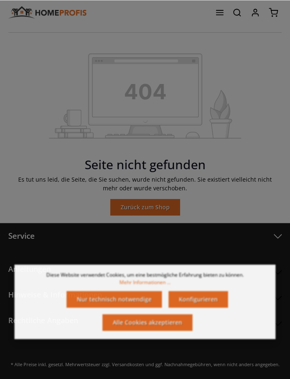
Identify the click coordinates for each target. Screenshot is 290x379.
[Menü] (220, 12)
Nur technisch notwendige (114, 303)
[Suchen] (237, 12)
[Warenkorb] (273, 12)
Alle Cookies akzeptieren (147, 326)
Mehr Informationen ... (145, 285)
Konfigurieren (198, 303)
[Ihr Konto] (255, 12)
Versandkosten (128, 364)
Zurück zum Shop (145, 207)
